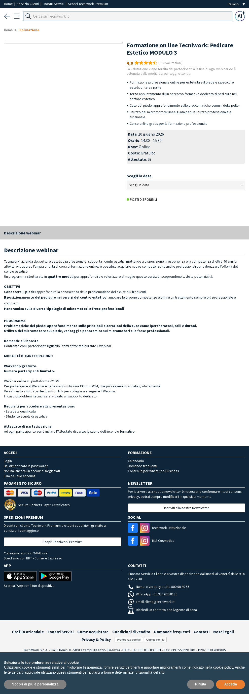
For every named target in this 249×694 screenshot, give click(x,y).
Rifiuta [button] (200, 684)
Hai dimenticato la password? (26, 466)
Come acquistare (93, 631)
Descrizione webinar (22, 232)
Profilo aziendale (28, 631)
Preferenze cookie (128, 639)
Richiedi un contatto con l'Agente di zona (162, 609)
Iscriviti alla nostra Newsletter (186, 508)
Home (9, 4)
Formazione (29, 30)
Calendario (136, 461)
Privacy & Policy (96, 639)
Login (8, 461)
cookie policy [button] (223, 667)
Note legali (223, 631)
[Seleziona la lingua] (236, 4)
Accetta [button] (230, 684)
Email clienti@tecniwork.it (151, 601)
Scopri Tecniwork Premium (88, 4)
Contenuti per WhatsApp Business (153, 471)
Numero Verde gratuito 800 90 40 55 (158, 586)
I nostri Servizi (54, 4)
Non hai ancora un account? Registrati (32, 471)
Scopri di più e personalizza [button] (35, 684)
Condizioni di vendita (131, 631)
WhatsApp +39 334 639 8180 (152, 594)
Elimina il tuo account (19, 476)
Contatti (201, 631)
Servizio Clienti (28, 4)
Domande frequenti (142, 466)
